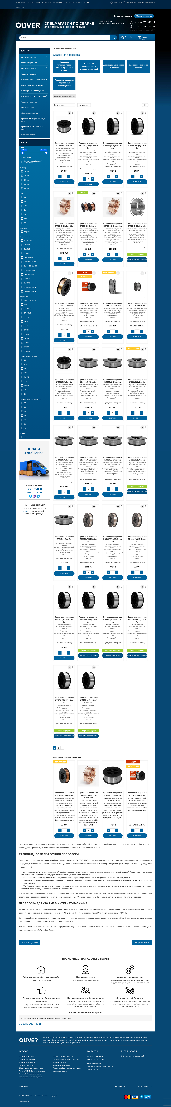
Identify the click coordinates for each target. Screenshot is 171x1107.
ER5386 (27, 347)
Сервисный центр (60, 2)
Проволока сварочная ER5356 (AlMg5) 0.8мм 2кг (88, 145)
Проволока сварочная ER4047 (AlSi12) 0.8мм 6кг (112, 619)
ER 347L (27, 321)
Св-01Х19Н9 (28, 257)
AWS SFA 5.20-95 (30, 300)
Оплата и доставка (43, 2)
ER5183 (27, 338)
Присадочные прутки (28, 68)
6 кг (25, 210)
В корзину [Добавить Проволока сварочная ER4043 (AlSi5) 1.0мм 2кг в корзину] (137, 577)
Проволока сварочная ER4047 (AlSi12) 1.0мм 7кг (137, 619)
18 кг (25, 223)
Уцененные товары (28, 135)
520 (25, 381)
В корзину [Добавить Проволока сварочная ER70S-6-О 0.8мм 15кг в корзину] (64, 264)
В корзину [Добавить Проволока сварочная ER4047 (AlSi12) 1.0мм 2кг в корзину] (112, 577)
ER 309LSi (27, 313)
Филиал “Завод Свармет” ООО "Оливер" (33, 161)
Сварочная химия (27, 107)
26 (25, 420)
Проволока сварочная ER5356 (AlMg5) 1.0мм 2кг (112, 145)
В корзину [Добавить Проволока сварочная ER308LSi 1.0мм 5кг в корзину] (112, 418)
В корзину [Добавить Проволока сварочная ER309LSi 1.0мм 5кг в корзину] (88, 494)
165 (25, 360)
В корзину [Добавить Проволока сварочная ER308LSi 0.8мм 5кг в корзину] (88, 418)
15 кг (25, 218)
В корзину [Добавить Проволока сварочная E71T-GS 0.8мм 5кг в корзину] (112, 336)
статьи (26, 511)
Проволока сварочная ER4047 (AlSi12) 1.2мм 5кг (64, 700)
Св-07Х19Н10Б (29, 270)
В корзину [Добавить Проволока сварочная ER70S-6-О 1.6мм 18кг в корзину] (112, 260)
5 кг (25, 206)
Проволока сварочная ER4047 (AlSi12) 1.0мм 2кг (112, 539)
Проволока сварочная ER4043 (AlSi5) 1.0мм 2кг (137, 539)
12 (25, 403)
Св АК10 (27, 249)
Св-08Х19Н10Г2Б (30, 287)
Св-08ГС (27, 283)
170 (25, 364)
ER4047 (27, 334)
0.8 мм (26, 176)
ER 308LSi (27, 308)
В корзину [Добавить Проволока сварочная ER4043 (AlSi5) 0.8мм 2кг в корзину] (88, 577)
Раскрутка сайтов (24, 1101)
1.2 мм (26, 184)
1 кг (25, 197)
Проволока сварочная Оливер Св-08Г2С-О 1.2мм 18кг (88, 795)
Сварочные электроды (29, 57)
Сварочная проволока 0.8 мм (64, 96)
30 (25, 424)
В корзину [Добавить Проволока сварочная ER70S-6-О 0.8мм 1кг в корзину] (88, 260)
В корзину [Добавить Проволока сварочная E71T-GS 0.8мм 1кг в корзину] (88, 336)
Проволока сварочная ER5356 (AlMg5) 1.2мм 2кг (137, 145)
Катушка (27, 231)
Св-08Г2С (27, 278)
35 (25, 428)
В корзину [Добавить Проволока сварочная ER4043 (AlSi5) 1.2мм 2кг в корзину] (64, 658)
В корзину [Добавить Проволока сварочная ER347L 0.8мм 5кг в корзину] (64, 573)
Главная (56, 49)
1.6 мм (26, 188)
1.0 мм (26, 180)
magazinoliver (116, 2)
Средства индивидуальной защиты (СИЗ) (33, 120)
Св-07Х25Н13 (29, 274)
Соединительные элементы (63, 1056)
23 (25, 411)
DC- (25, 437)
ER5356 (27, 342)
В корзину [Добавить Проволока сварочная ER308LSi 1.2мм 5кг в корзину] (137, 418)
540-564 (27, 385)
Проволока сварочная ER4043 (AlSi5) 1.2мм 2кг (64, 619)
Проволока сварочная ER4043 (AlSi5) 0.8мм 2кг (88, 539)
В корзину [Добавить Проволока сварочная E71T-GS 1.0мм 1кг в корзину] (137, 336)
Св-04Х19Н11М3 (30, 261)
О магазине (21, 2)
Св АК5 (26, 253)
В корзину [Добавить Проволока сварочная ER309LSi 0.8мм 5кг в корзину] (64, 497)
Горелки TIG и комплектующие (32, 85)
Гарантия (30, 2)
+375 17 (142, 27)
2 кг (25, 201)
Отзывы (79, 2)
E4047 (26, 304)
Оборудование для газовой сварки (33, 96)
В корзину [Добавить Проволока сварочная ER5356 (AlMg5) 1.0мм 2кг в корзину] (112, 181)
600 (25, 394)
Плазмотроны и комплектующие (32, 91)
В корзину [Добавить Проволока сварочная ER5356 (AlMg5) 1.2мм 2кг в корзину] (137, 181)
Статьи (86, 2)
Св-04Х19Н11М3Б (30, 266)
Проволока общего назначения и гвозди (32, 128)
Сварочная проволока (29, 63)
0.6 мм (26, 171)
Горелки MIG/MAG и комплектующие (34, 79)
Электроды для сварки (29, 943)
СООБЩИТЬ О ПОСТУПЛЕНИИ (137, 259)
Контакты (20, 7)
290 (25, 373)
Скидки (71, 2)
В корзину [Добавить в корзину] (64, 835)
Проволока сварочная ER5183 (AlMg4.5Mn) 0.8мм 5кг (88, 700)
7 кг (25, 214)
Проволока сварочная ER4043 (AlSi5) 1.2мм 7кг (88, 619)
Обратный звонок (144, 16)
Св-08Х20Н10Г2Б (30, 291)
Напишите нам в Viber (132, 2)
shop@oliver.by (148, 2)
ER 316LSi (27, 317)
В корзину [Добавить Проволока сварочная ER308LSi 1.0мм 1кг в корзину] (64, 181)
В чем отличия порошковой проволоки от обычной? (46, 1018)
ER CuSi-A (27, 325)
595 (25, 390)
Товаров (145, 38)
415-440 (27, 377)
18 (25, 407)
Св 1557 (27, 244)
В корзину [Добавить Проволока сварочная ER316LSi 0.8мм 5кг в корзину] (112, 494)
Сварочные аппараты (29, 74)
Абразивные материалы (29, 113)
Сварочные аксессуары (29, 102)
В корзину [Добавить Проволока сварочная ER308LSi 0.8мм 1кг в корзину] (64, 418)
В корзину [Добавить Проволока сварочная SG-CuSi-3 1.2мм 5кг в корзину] (64, 340)
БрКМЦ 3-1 (28, 240)
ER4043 (27, 330)
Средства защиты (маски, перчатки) (66, 1059)
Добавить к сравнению (69, 113)
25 (25, 415)
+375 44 (142, 23)
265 (25, 368)
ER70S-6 (27, 351)
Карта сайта (23, 1086)
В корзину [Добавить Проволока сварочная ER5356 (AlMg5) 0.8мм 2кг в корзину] (88, 184)
